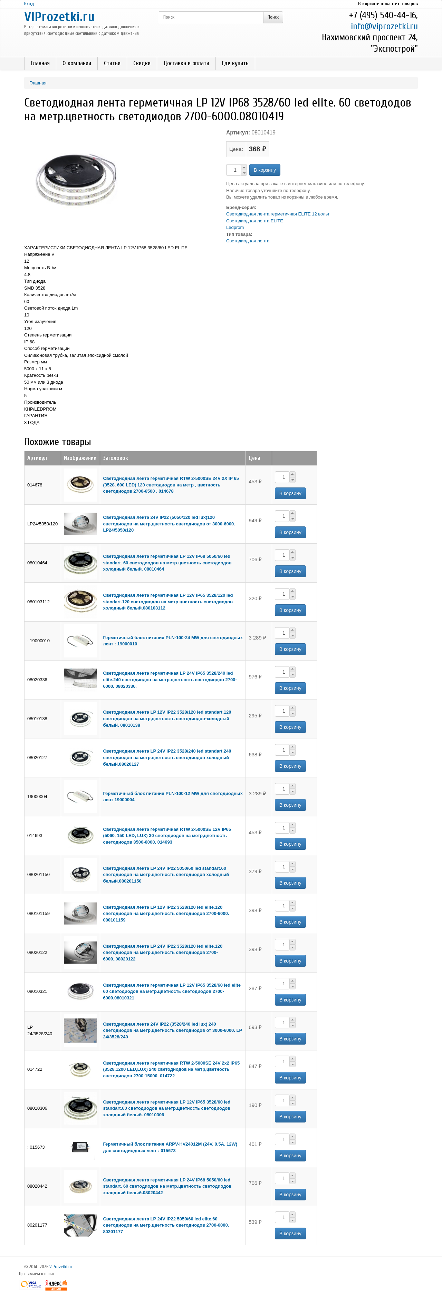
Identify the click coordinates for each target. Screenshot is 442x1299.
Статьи (112, 63)
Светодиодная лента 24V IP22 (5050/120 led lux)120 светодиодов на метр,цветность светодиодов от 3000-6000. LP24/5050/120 (169, 524)
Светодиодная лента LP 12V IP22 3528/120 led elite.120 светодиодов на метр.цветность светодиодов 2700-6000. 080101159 (166, 914)
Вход (29, 4)
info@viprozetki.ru (384, 26)
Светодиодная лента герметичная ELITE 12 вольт (277, 213)
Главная (40, 63)
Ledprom (235, 227)
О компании (77, 63)
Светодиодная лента (247, 240)
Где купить (235, 63)
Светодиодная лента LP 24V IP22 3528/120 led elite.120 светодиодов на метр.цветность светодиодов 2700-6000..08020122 (162, 952)
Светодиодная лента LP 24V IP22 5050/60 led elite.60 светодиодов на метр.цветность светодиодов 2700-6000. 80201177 (166, 1225)
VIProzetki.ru (59, 16)
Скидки (142, 63)
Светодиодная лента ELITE (254, 220)
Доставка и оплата (186, 63)
